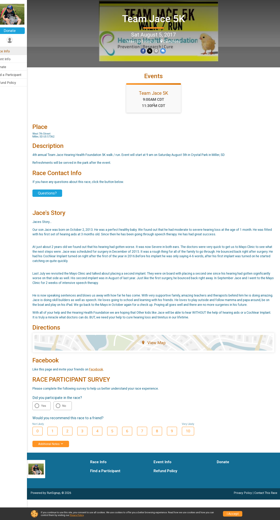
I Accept (233, 514)
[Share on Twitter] (153, 50)
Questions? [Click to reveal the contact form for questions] (55, 204)
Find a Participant (16, 75)
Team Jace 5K (157, 18)
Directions (175, 41)
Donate (17, 30)
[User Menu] (17, 40)
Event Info (10, 59)
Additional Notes (58, 464)
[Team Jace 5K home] (17, 14)
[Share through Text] (166, 50)
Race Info (10, 51)
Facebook (104, 390)
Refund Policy (13, 83)
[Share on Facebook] (147, 50)
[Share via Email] (159, 50)
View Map (157, 363)
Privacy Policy (77, 515)
